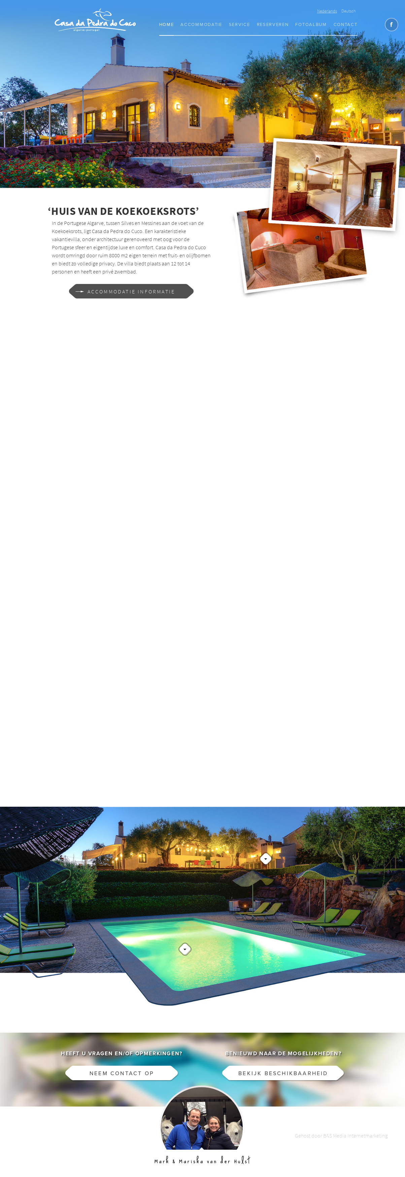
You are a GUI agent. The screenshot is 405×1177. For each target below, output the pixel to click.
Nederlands (327, 11)
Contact (346, 24)
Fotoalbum (311, 24)
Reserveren (273, 24)
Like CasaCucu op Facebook (391, 24)
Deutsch (348, 11)
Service (239, 24)
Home (166, 24)
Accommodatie (201, 24)
